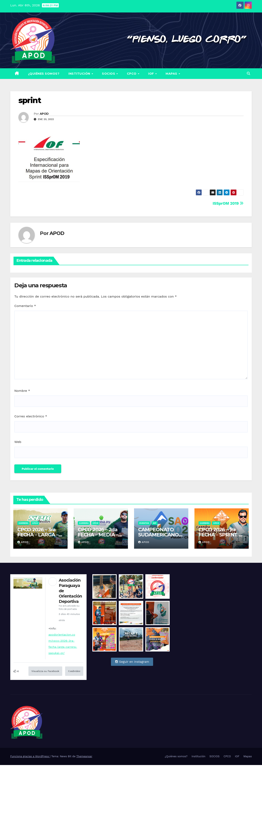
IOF (151, 73)
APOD (44, 114)
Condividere (74, 671)
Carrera (23, 523)
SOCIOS (109, 73)
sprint (29, 100)
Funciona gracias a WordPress (30, 756)
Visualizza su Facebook (45, 671)
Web (17, 442)
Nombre (22, 391)
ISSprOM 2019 (228, 203)
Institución (79, 73)
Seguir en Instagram (132, 662)
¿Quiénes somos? (44, 73)
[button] (248, 73)
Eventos (144, 523)
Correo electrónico (30, 416)
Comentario (25, 306)
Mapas (172, 73)
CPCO (132, 73)
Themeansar (84, 756)
